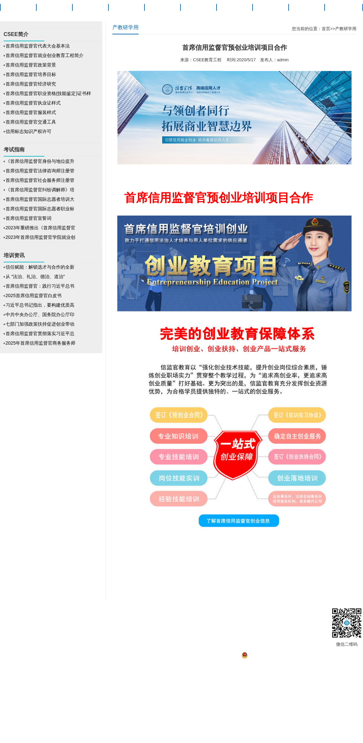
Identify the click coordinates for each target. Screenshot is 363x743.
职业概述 (90, 7)
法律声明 (98, 612)
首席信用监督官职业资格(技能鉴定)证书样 (48, 93)
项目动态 (126, 7)
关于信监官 (342, 7)
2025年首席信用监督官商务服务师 (40, 343)
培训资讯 (198, 7)
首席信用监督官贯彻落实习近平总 (40, 333)
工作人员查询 (267, 612)
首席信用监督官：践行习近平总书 (40, 286)
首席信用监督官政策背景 (31, 64)
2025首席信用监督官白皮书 (34, 295)
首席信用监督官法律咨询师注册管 (40, 170)
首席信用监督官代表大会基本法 (38, 45)
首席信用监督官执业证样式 (33, 102)
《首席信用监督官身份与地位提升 (40, 161)
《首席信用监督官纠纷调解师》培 (40, 189)
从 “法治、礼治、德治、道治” (36, 276)
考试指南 (162, 7)
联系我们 (241, 612)
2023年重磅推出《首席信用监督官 (40, 227)
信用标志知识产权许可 (28, 131)
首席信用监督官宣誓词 (28, 218)
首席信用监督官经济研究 (31, 83)
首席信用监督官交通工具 (31, 121)
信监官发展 (194, 612)
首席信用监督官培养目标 (31, 74)
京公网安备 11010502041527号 (274, 657)
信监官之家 (124, 612)
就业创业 (270, 7)
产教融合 (306, 7)
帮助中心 (169, 612)
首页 (18, 7)
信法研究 (234, 7)
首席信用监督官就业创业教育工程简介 (45, 55)
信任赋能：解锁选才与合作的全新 (40, 267)
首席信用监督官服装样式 (31, 112)
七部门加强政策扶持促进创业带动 (40, 324)
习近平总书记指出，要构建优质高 (40, 305)
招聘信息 (147, 612)
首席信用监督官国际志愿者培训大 (40, 199)
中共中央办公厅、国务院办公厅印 (40, 314)
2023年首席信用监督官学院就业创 (40, 237)
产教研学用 (345, 28)
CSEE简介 (54, 7)
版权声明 (76, 612)
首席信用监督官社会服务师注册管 (40, 180)
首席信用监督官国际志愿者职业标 (40, 208)
